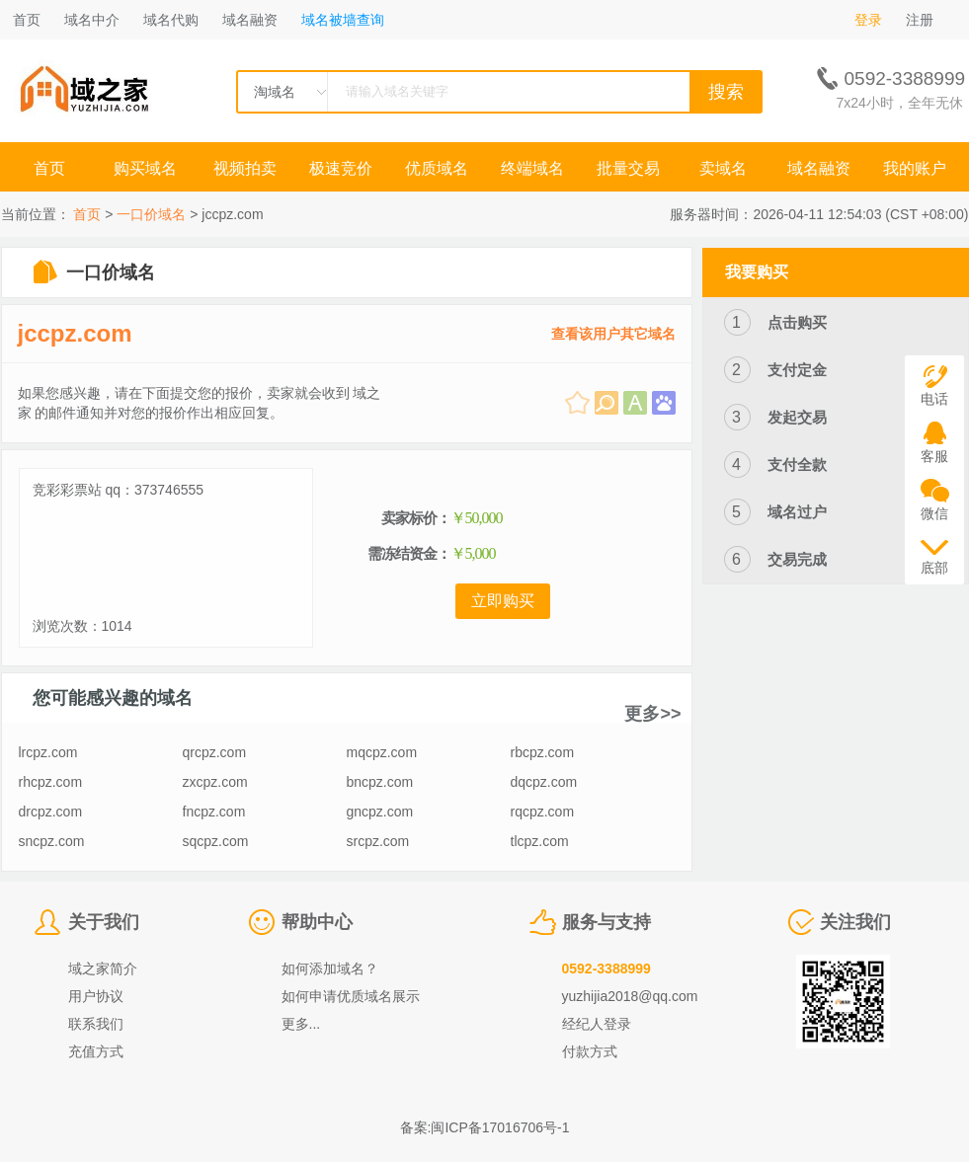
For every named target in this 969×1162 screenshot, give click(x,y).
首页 (26, 20)
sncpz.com (52, 841)
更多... (301, 1024)
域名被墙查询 (342, 20)
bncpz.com (380, 782)
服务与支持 (606, 922)
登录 (868, 20)
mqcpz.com (382, 752)
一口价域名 (151, 214)
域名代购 (171, 20)
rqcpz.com (543, 811)
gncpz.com (380, 811)
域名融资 (250, 20)
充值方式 (95, 1051)
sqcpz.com (216, 841)
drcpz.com (51, 811)
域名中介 (92, 20)
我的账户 (914, 168)
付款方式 (589, 1051)
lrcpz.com (48, 752)
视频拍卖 (245, 168)
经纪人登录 (596, 1024)
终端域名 (532, 168)
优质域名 (436, 168)
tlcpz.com (540, 841)
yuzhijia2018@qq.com (630, 996)
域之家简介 (102, 968)
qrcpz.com (215, 752)
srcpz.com (378, 841)
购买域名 (147, 168)
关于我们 (103, 922)
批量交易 (628, 168)
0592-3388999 (606, 968)
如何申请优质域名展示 (351, 996)
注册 (919, 20)
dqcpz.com (544, 782)
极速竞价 (340, 168)
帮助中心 (317, 922)
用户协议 (95, 996)
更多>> (652, 714)
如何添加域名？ (330, 968)
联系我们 (95, 1024)
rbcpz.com (543, 752)
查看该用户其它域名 (613, 334)
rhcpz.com (51, 782)
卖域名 (723, 168)
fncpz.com (214, 811)
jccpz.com (75, 333)
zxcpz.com (215, 782)
